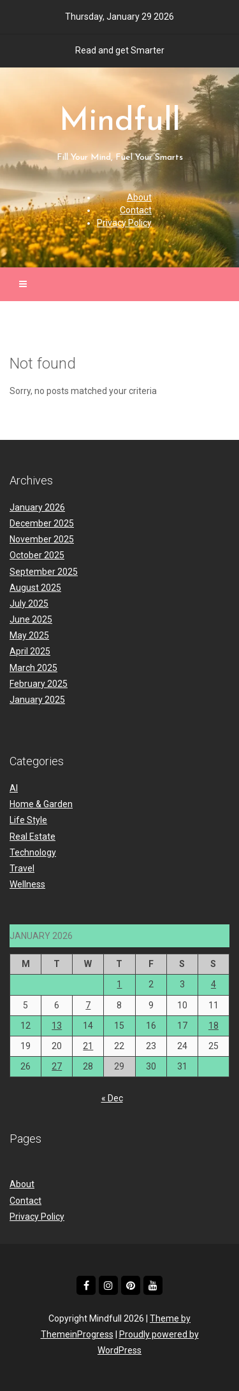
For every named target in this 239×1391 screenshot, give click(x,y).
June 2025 (31, 619)
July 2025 (29, 603)
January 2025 (37, 700)
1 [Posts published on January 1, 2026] (119, 984)
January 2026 (37, 507)
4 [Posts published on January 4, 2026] (213, 984)
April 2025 (30, 651)
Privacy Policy (124, 223)
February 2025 (39, 684)
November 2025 (42, 539)
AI (14, 788)
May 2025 (29, 635)
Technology (33, 852)
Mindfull (120, 136)
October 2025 (37, 555)
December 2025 (42, 523)
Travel (22, 868)
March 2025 (33, 668)
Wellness (27, 884)
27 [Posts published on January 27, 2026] (57, 1066)
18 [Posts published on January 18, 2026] (213, 1025)
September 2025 (44, 572)
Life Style (28, 820)
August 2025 (35, 588)
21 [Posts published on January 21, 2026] (88, 1046)
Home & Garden (41, 804)
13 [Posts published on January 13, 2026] (57, 1025)
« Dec (112, 1098)
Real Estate (32, 836)
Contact (136, 210)
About (139, 197)
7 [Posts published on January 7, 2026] (88, 1005)
